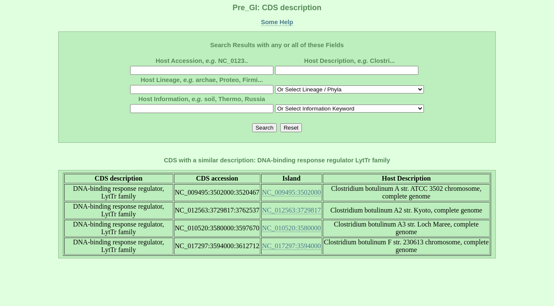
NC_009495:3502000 (291, 192)
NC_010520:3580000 (291, 228)
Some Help (277, 22)
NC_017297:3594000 (291, 245)
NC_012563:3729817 (291, 210)
